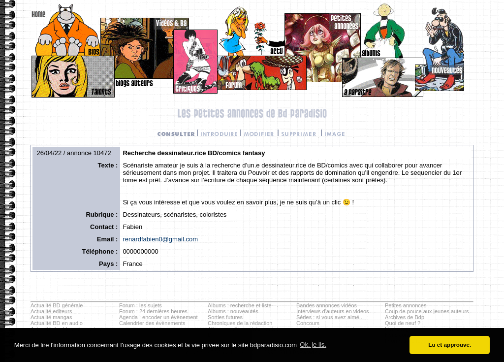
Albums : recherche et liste (240, 305)
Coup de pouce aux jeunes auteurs (427, 311)
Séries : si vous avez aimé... (330, 317)
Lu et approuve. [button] (449, 344)
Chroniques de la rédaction (240, 323)
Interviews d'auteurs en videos (332, 311)
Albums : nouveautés (233, 311)
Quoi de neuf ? (402, 323)
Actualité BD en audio (57, 323)
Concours (307, 323)
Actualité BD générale (57, 305)
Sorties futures (225, 317)
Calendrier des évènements (152, 323)
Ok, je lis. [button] (313, 344)
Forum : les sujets (140, 305)
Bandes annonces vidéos (326, 305)
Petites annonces (405, 305)
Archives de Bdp (404, 317)
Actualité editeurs (51, 311)
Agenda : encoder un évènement (158, 317)
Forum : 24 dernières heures (153, 311)
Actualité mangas (51, 317)
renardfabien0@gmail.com (160, 239)
